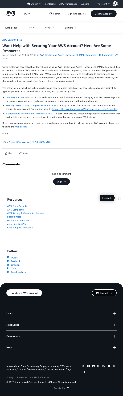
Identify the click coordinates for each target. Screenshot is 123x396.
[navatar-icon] (115, 3)
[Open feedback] (119, 198)
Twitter (12, 257)
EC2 (23, 141)
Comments (105, 55)
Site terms (22, 377)
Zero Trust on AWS (16, 223)
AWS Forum (21, 126)
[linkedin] (93, 366)
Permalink (91, 55)
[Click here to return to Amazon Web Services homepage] (10, 15)
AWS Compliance (15, 209)
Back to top (61, 388)
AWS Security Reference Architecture (25, 213)
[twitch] (103, 366)
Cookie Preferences (39, 377)
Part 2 (45, 105)
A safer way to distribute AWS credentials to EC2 (30, 113)
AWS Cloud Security (17, 206)
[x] (83, 366)
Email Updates (16, 272)
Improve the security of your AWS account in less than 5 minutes (84, 109)
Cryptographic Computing (20, 227)
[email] (83, 372)
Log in (61, 181)
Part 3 (52, 105)
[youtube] (109, 366)
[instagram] (98, 366)
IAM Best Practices (15, 97)
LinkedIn (13, 264)
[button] (118, 4)
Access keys (14, 141)
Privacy (9, 377)
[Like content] (8, 153)
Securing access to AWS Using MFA (23, 105)
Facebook (13, 261)
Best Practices (14, 216)
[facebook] (88, 366)
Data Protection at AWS (19, 220)
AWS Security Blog (12, 39)
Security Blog (43, 141)
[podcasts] (114, 366)
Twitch (12, 268)
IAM (29, 141)
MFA (34, 141)
